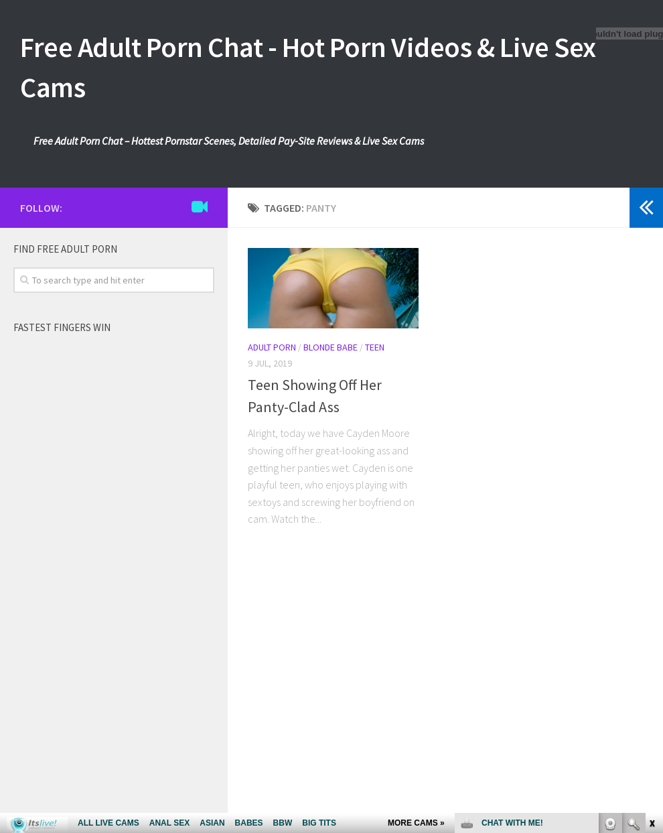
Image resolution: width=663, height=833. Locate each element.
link (651, 623)
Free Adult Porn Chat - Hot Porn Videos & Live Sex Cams (308, 67)
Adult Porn (272, 347)
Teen (374, 347)
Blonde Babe (330, 347)
